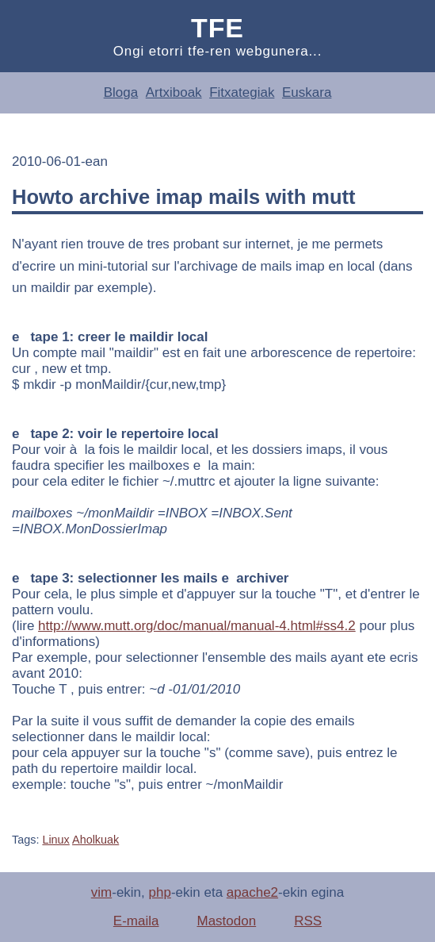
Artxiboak (174, 92)
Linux (55, 839)
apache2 (252, 892)
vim (101, 892)
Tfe (217, 28)
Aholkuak (95, 839)
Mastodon (226, 921)
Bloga (121, 92)
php (160, 892)
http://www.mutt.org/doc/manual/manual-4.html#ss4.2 (197, 625)
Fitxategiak (241, 92)
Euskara (306, 92)
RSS (308, 921)
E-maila (136, 921)
